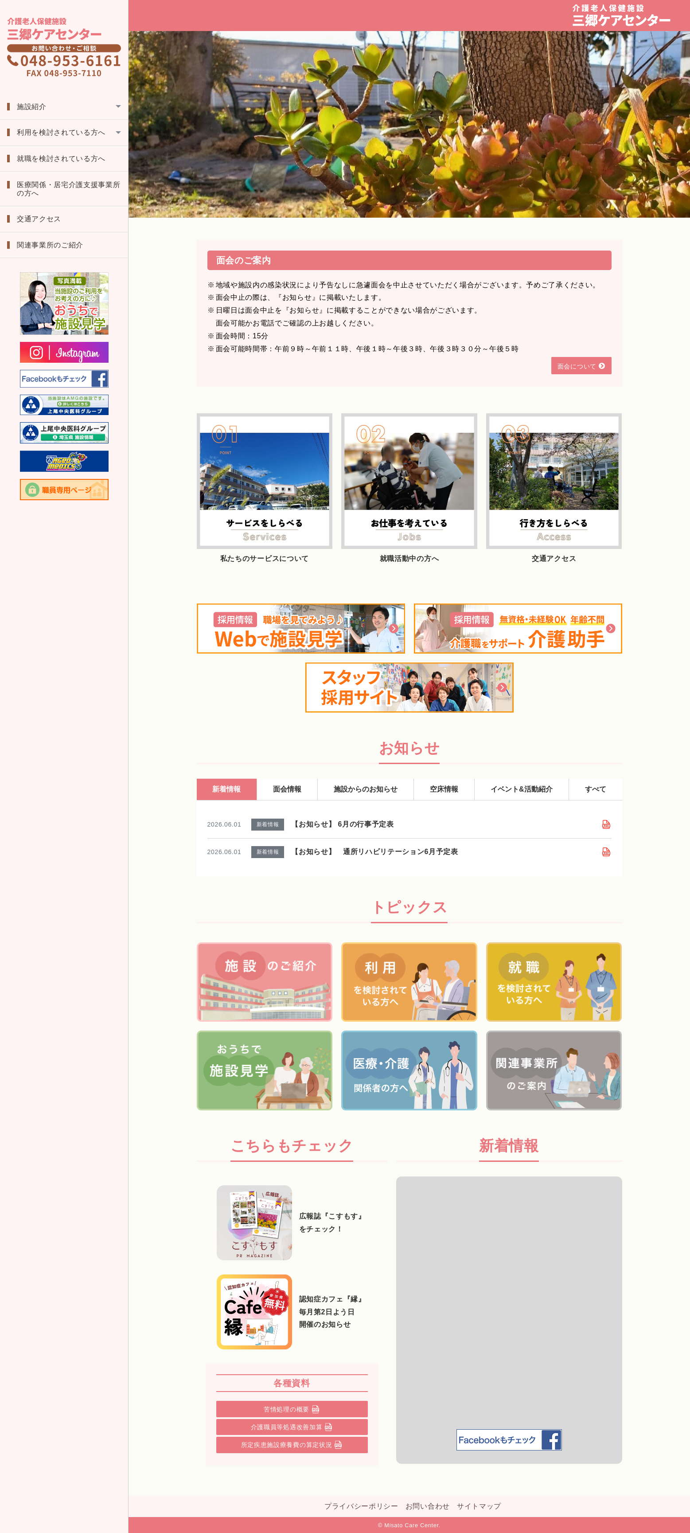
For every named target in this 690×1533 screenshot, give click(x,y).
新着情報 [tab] (226, 789)
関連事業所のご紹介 (50, 245)
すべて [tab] (595, 789)
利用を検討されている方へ (61, 132)
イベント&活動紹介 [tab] (522, 789)
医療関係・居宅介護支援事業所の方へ (69, 189)
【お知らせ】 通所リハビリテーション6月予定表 (374, 851)
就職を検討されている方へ (61, 158)
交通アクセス (39, 219)
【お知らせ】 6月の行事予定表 (342, 824)
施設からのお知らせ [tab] (366, 789)
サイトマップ (479, 1506)
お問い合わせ (427, 1506)
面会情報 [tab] (287, 789)
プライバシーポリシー (361, 1506)
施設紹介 (32, 106)
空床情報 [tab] (444, 789)
